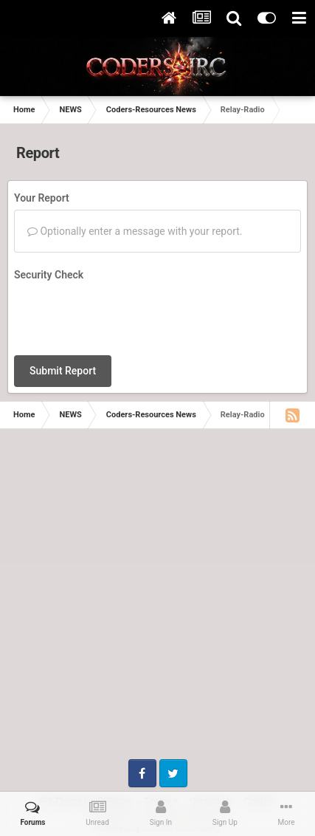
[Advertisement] (157, 601)
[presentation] (126, 315)
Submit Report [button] (63, 371)
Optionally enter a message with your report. (135, 231)
